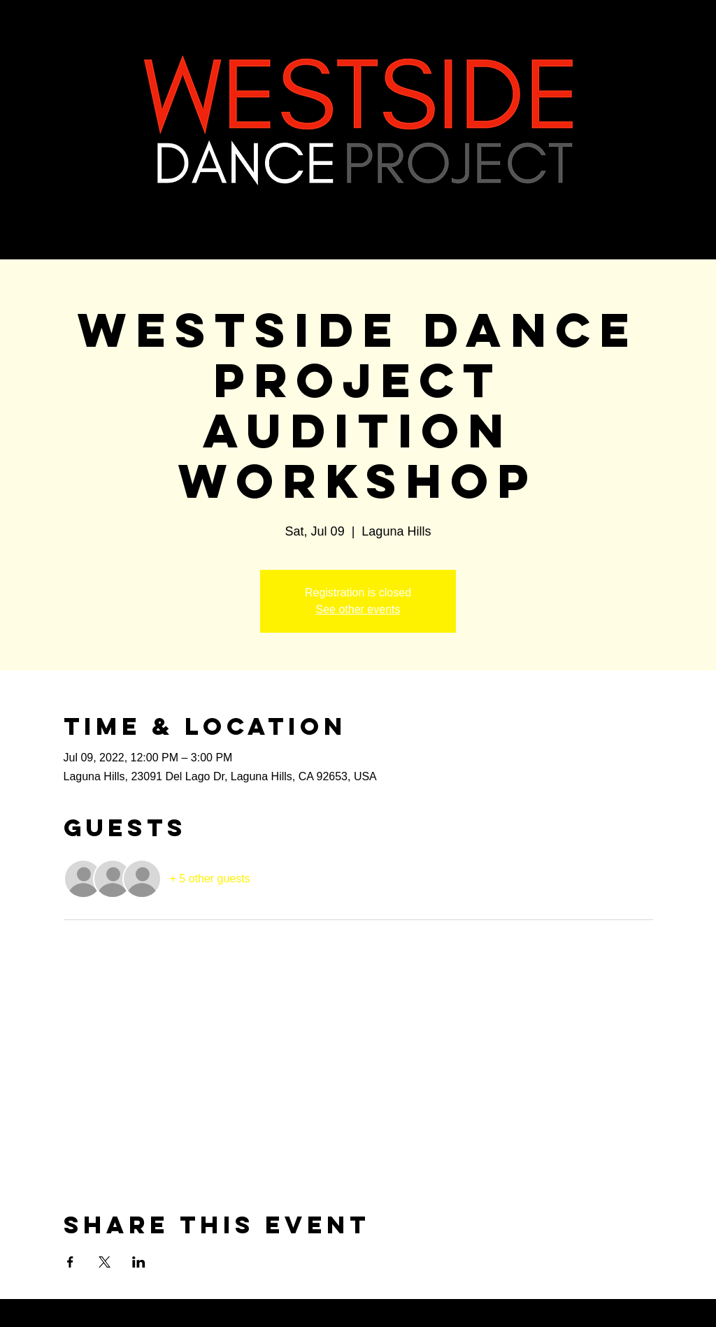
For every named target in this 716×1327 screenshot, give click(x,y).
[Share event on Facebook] (70, 1262)
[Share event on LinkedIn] (138, 1262)
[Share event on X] (104, 1262)
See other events (358, 609)
